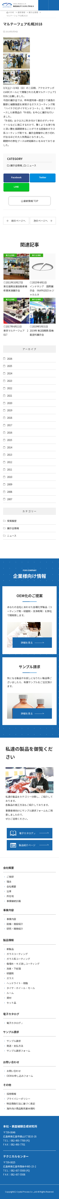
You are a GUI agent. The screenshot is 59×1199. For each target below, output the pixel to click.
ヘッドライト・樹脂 (17, 983)
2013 (9, 454)
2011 (9, 469)
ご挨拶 (10, 876)
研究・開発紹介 (15, 928)
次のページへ (43, 220)
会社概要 (11, 886)
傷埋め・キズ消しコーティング (23, 963)
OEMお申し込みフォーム (20, 1075)
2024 (9, 373)
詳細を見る (27, 642)
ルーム (10, 993)
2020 (9, 403)
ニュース (31, 165)
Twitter (42, 177)
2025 (9, 366)
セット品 (11, 1002)
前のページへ (16, 220)
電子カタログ (22, 833)
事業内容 (11, 919)
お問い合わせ (14, 1071)
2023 (9, 380)
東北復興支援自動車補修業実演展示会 (16, 273)
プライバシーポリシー (18, 1098)
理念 (9, 881)
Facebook (16, 177)
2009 (9, 484)
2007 (9, 499)
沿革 (9, 891)
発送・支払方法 (15, 1045)
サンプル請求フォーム (18, 1050)
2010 (9, 477)
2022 (9, 388)
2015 (9, 440)
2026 (9, 358)
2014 (9, 447)
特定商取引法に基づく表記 (21, 1103)
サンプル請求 (14, 1041)
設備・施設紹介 (15, 924)
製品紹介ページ (23, 845)
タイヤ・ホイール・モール (21, 988)
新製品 (10, 949)
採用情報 (11, 1093)
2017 (9, 425)
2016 (9, 432)
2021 (9, 395)
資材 (9, 997)
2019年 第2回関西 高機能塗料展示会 (43, 317)
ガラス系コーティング (18, 958)
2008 (9, 491)
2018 (9, 417)
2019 (9, 410)
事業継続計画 (14, 901)
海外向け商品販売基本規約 (21, 1108)
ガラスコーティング (17, 954)
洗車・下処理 (14, 968)
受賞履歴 (12, 520)
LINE (16, 187)
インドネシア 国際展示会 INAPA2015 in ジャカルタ (43, 275)
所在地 (10, 896)
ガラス (10, 978)
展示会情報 (33, 12)
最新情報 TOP (29, 201)
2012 (9, 462)
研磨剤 (10, 973)
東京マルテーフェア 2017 (16, 317)
